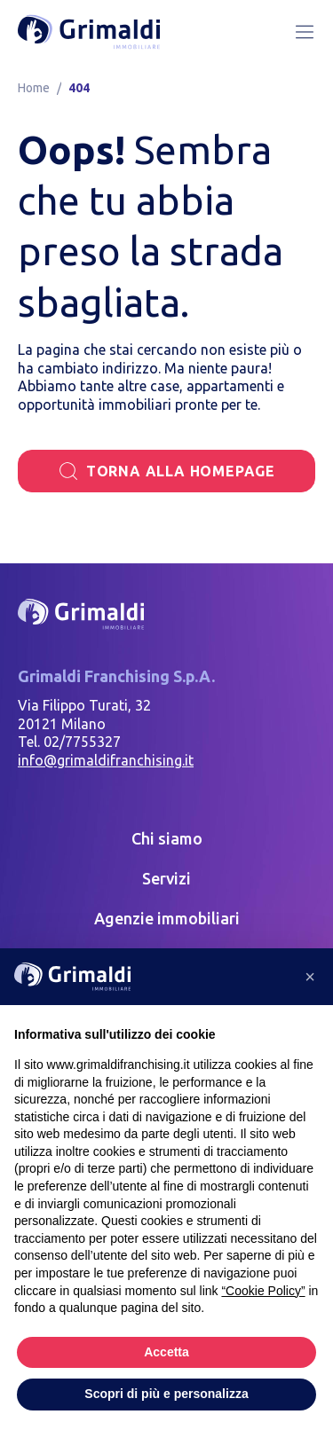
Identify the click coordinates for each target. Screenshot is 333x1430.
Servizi (166, 878)
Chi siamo (166, 838)
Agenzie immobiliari (167, 918)
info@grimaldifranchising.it (106, 760)
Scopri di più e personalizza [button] (166, 1394)
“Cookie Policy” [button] (263, 1291)
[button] (310, 976)
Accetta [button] (166, 1352)
